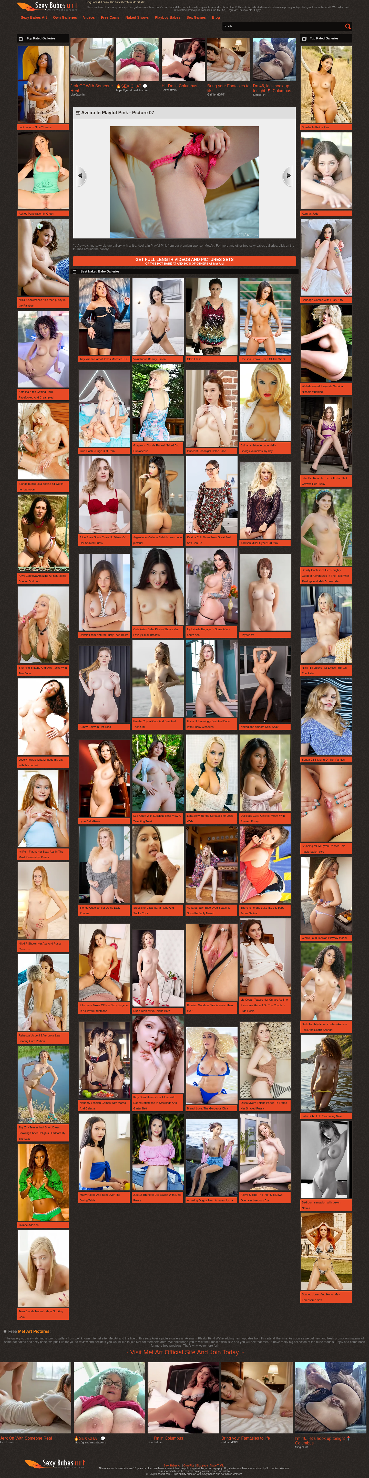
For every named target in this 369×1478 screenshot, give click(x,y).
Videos (89, 17)
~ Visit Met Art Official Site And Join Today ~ (184, 1352)
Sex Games (196, 17)
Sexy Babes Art (172, 1465)
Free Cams (110, 17)
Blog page (202, 1465)
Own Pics (188, 1465)
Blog (216, 17)
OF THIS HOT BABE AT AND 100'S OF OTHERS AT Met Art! (184, 261)
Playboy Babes (167, 17)
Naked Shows (137, 17)
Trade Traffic (217, 1465)
